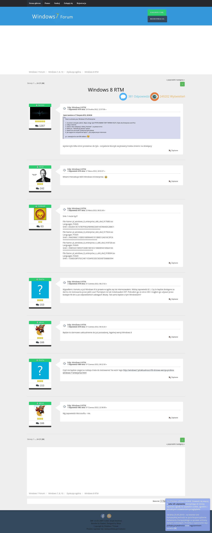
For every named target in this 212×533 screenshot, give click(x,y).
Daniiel (103, 523)
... (36, 83)
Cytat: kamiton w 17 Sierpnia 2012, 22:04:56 (77, 115)
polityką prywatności (176, 525)
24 (38, 83)
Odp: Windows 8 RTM (76, 107)
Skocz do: (156, 501)
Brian (119, 523)
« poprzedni (171, 80)
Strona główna (35, 3)
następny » (180, 80)
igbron (41, 322)
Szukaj (57, 3)
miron (41, 167)
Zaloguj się (68, 3)
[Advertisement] (106, 48)
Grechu (41, 279)
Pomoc (47, 3)
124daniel (41, 206)
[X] (175, 528)
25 (40, 83)
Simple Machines (116, 521)
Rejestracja (81, 3)
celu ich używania (176, 504)
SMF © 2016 (104, 521)
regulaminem (195, 525)
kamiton (41, 105)
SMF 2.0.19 (94, 521)
